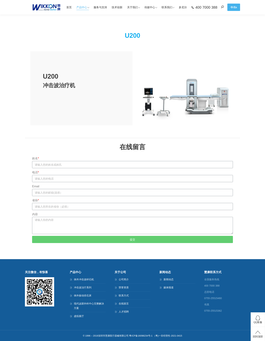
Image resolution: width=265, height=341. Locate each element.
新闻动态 (169, 279)
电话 (35, 172)
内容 (35, 214)
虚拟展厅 (79, 316)
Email (35, 186)
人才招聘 (124, 311)
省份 (35, 200)
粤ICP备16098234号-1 (140, 335)
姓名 (35, 158)
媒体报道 (169, 287)
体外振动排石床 (82, 295)
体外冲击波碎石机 (84, 279)
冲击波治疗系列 (82, 287)
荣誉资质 (124, 287)
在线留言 (124, 303)
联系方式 (124, 295)
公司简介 (124, 279)
